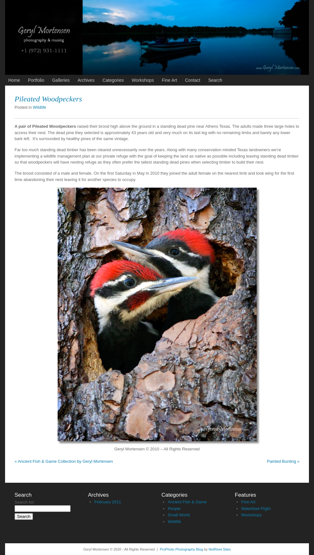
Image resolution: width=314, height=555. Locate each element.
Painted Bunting (283, 461)
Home (14, 80)
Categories (113, 80)
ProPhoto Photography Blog (181, 549)
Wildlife (39, 107)
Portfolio (36, 80)
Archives (86, 80)
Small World (179, 515)
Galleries (61, 80)
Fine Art (169, 80)
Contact (192, 80)
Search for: (25, 502)
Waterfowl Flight (256, 508)
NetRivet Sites (220, 549)
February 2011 (107, 502)
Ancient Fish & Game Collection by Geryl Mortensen (64, 461)
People (174, 508)
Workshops (143, 80)
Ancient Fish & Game (187, 502)
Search (215, 80)
